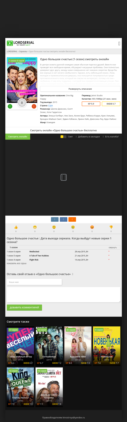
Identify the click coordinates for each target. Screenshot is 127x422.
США (50, 105)
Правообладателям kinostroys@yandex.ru (63, 417)
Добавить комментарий (24, 307)
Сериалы (23, 51)
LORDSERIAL (12, 51)
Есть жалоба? (111, 136)
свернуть (113, 247)
